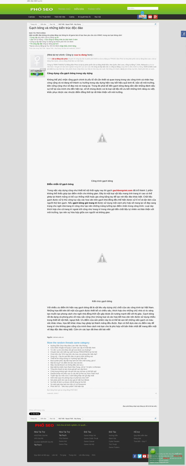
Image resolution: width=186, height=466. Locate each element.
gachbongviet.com (122, 190)
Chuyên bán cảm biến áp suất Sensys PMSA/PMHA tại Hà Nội (74, 352)
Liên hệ (54, 455)
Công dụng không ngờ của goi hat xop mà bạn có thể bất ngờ (73, 371)
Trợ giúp (63, 455)
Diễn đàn (79, 9)
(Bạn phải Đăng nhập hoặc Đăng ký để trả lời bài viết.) (140, 406)
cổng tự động (47, 44)
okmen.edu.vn (58, 337)
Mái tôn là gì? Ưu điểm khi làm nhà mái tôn (66, 363)
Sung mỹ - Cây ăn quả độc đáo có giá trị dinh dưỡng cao (72, 356)
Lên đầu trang (84, 455)
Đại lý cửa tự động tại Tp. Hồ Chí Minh (44, 46)
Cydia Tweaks (114, 441)
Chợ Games (63, 438)
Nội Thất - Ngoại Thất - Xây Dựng (50, 48)
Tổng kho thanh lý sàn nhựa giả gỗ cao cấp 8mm (69, 369)
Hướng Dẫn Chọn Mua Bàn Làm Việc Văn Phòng (69, 346)
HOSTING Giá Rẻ (40, 435)
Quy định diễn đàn (140, 435)
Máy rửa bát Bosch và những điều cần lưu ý (67, 365)
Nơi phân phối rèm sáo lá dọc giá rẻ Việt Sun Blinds (70, 380)
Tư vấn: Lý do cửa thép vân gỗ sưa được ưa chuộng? (71, 350)
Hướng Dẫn (113, 435)
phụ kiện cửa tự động (46, 37)
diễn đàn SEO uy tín (34, 1)
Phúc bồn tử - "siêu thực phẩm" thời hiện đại (67, 386)
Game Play (63, 444)
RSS (93, 455)
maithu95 (72, 48)
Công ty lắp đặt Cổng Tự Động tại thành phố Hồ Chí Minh (51, 42)
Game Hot (63, 441)
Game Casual (89, 441)
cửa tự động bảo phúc (60, 59)
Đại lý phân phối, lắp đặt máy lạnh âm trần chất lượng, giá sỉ (73, 361)
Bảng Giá (137, 438)
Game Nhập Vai (90, 435)
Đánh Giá (112, 438)
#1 (156, 393)
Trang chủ (64, 9)
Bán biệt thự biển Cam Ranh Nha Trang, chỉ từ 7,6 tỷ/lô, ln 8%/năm (75, 367)
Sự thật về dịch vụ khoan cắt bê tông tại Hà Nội (68, 382)
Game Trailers (114, 447)
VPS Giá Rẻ (38, 438)
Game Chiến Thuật (91, 438)
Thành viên (94, 9)
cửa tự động (38, 39)
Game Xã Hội (89, 444)
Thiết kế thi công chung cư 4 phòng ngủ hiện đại (68, 358)
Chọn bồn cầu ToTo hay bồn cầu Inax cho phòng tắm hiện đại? (74, 354)
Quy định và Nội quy (41, 455)
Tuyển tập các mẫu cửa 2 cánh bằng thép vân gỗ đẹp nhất (72, 376)
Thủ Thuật (113, 444)
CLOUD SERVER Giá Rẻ (43, 442)
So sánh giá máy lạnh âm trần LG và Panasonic (68, 384)
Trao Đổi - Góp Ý (140, 441)
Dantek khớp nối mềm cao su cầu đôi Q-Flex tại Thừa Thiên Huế (75, 374)
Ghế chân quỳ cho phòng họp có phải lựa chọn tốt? (70, 378)
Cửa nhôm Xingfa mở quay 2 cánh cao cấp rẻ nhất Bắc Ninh (73, 348)
